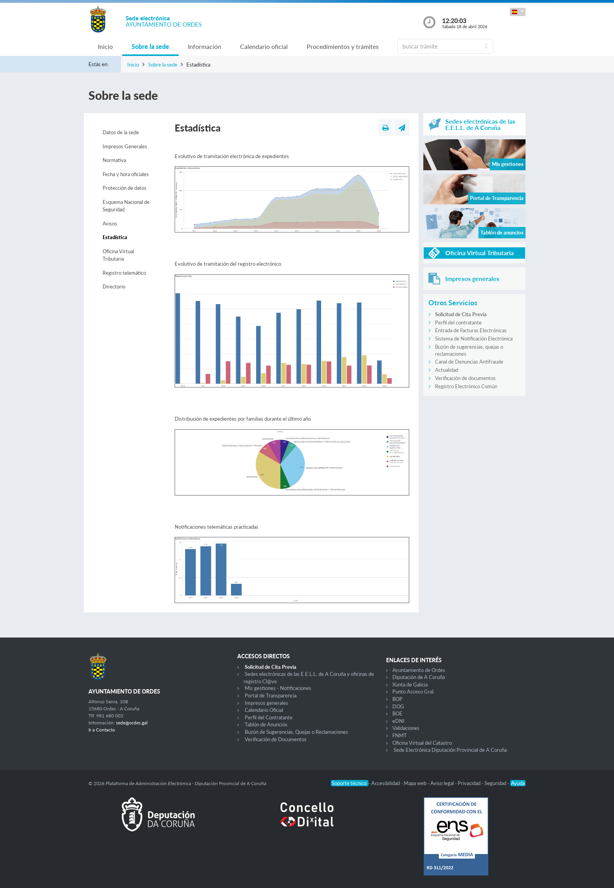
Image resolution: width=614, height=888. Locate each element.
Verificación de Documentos (276, 739)
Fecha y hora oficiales (126, 174)
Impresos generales (266, 703)
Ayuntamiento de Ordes (418, 670)
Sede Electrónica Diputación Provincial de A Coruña (450, 750)
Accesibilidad (386, 783)
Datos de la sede (121, 132)
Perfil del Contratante (269, 717)
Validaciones (405, 728)
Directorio (114, 286)
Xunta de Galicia (410, 684)
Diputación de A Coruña (418, 677)
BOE (397, 713)
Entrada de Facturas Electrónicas (471, 330)
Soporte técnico (350, 783)
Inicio (105, 46)
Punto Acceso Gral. (413, 691)
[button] (518, 12)
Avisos (110, 223)
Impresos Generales (125, 146)
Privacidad (470, 783)
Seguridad (495, 783)
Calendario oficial (264, 46)
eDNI (398, 721)
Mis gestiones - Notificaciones (278, 688)
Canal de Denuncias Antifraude (469, 361)
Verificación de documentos (465, 378)
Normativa (114, 160)
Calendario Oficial (264, 710)
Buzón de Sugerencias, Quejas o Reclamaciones (296, 732)
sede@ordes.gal (132, 723)
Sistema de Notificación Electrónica (474, 338)
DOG (398, 706)
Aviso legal (442, 783)
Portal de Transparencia (270, 695)
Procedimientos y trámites (343, 46)
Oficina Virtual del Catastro (422, 743)
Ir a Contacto (101, 730)
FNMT (399, 735)
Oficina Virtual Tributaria (118, 255)
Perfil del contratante (458, 322)
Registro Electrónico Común (466, 386)
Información (204, 46)
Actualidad (446, 370)
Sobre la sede (150, 46)
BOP (397, 699)
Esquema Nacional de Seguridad (126, 206)
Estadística (115, 237)
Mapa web (416, 783)
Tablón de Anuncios (266, 724)
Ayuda (518, 783)
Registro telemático (124, 273)
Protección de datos (124, 188)
